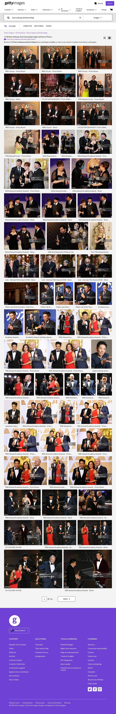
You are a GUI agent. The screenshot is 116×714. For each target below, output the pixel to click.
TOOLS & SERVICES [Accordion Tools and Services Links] (68, 639)
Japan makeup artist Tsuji (102, 371)
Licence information (55, 703)
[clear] (81, 17)
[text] (45, 17)
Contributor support (17, 668)
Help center (92, 683)
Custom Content (15, 660)
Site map (67, 703)
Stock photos (14, 676)
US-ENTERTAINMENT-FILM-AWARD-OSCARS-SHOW (64, 99)
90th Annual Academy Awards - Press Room (94, 337)
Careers (91, 652)
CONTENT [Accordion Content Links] (13, 639)
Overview (39, 645)
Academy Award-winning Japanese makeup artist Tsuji (47, 337)
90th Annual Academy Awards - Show (19, 518)
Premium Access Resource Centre (70, 669)
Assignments (40, 656)
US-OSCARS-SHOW (13, 547)
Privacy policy (40, 703)
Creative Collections (17, 664)
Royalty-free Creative (17, 645)
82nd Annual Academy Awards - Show (57, 156)
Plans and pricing (41, 648)
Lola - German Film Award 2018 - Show (20, 280)
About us (91, 645)
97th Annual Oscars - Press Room (91, 99)
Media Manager (66, 645)
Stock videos (14, 680)
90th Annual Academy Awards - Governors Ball (23, 398)
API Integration (66, 660)
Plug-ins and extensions (69, 652)
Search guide (65, 664)
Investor (91, 660)
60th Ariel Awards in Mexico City (61, 252)
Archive (12, 656)
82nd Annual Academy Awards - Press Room (95, 156)
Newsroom (92, 656)
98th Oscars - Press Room (15, 71)
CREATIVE (27, 26)
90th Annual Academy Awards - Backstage (53, 398)
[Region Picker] (19, 630)
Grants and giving (94, 664)
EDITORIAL (39, 26)
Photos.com (92, 676)
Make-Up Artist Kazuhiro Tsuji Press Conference (24, 307)
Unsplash (91, 672)
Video (11, 648)
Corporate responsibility (97, 648)
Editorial (12, 652)
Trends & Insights (67, 656)
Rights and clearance (68, 648)
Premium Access (41, 652)
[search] (9, 17)
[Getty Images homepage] (15, 3)
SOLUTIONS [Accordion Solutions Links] (40, 639)
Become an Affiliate (95, 680)
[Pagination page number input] (44, 599)
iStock (90, 668)
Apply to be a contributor (19, 672)
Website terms (14, 703)
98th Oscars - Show (12, 99)
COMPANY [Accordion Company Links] (92, 639)
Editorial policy (27, 703)
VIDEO (49, 26)
